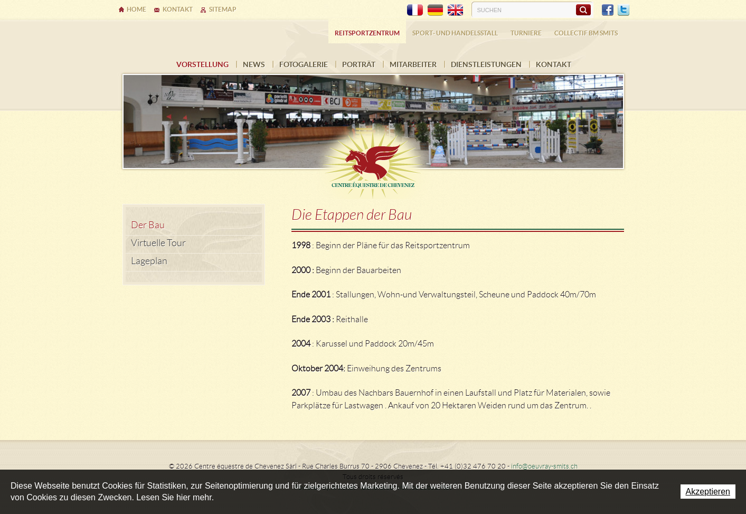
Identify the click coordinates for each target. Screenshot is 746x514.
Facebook (607, 10)
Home (136, 9)
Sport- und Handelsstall (455, 33)
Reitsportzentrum (367, 33)
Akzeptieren (708, 491)
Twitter (623, 10)
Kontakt (553, 64)
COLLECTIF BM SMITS (586, 33)
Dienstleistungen (486, 64)
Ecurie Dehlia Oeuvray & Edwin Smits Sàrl (373, 159)
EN (455, 10)
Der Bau (148, 225)
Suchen (583, 9)
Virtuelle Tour (158, 243)
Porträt (358, 64)
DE (435, 10)
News (254, 64)
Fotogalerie (303, 64)
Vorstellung (202, 64)
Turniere (526, 33)
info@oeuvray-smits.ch (544, 466)
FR (415, 10)
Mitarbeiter (413, 64)
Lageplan (149, 261)
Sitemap (223, 9)
